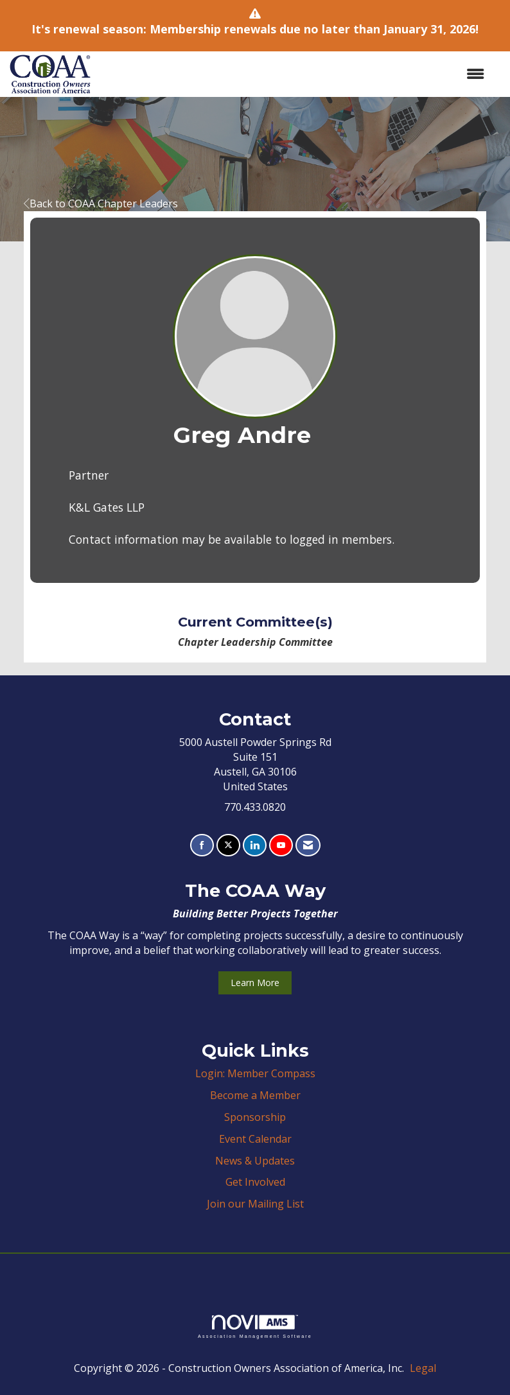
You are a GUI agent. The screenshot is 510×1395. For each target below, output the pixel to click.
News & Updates (255, 1161)
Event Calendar (255, 1139)
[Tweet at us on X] (228, 845)
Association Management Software (255, 1327)
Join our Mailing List (255, 1204)
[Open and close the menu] (294, 74)
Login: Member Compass (255, 1073)
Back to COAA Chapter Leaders (101, 203)
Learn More (255, 982)
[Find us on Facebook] (202, 845)
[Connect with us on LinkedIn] (255, 845)
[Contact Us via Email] (308, 845)
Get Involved (255, 1182)
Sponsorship (255, 1117)
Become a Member (255, 1095)
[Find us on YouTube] (281, 845)
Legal (423, 1368)
